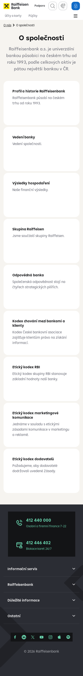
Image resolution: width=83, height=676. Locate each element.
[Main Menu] (75, 16)
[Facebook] (15, 637)
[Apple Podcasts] (59, 637)
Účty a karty (13, 16)
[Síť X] (32, 637)
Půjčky (33, 16)
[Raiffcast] (68, 637)
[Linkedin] (23, 637)
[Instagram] (50, 637)
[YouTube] (41, 637)
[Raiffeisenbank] (16, 6)
